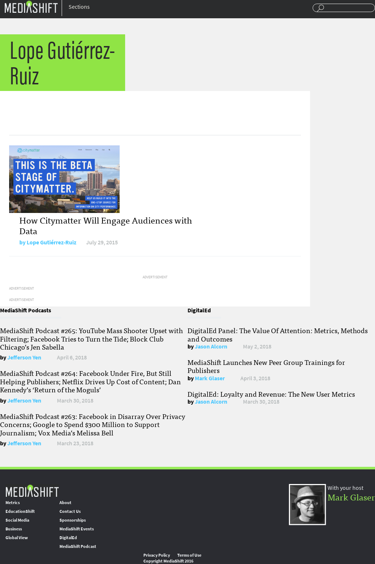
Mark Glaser (210, 378)
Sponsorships (72, 520)
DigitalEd (68, 538)
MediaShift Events (76, 529)
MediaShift (32, 490)
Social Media (17, 520)
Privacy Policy (156, 555)
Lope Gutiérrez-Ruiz (51, 242)
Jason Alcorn (211, 346)
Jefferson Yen (24, 357)
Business (13, 529)
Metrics (12, 503)
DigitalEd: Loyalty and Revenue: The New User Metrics (271, 393)
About (65, 503)
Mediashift (31, 6)
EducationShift (20, 511)
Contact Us (70, 511)
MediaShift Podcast (77, 546)
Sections (79, 7)
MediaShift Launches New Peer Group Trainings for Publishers (266, 366)
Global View (16, 538)
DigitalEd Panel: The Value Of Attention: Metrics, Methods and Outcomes (278, 334)
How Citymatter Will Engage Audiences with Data (105, 225)
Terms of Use (189, 555)
